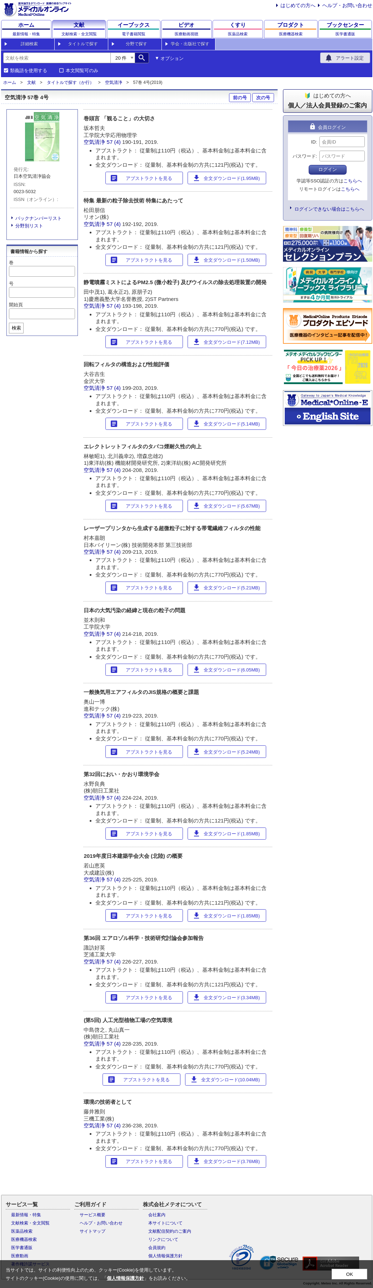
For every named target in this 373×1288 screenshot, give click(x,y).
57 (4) (114, 142)
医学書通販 (22, 1247)
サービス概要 (92, 1214)
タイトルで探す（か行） (70, 82)
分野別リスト (29, 225)
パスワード (304, 156)
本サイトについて (165, 1223)
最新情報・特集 (26, 1214)
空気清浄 (113, 82)
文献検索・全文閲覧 (30, 1223)
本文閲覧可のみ (82, 70)
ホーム (9, 82)
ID (313, 142)
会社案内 (156, 1214)
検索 (16, 328)
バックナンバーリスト (38, 218)
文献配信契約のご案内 (169, 1231)
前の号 (240, 97)
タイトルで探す (83, 43)
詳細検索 (29, 43)
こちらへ (352, 180)
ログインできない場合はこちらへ (329, 209)
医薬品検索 (22, 1231)
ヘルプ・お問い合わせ (347, 5)
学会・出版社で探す (190, 43)
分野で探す (136, 43)
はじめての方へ (297, 5)
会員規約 (156, 1247)
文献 (31, 82)
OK (349, 1274)
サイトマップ (92, 1231)
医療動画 (19, 1255)
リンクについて (163, 1239)
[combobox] (56, 57)
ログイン (327, 169)
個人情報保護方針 (165, 1255)
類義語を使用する (28, 70)
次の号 (263, 97)
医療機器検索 (24, 1239)
